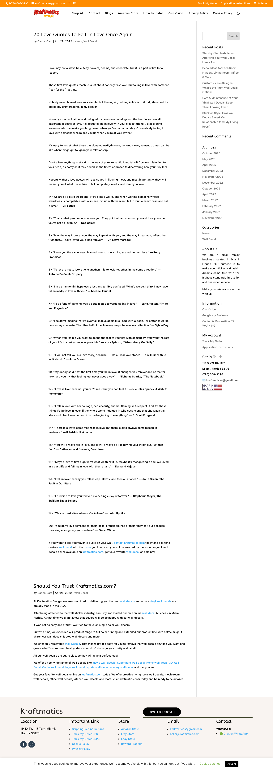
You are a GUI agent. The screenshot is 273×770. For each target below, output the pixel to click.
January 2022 (211, 212)
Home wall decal (157, 662)
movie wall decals (104, 662)
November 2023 (212, 176)
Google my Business (215, 315)
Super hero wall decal (131, 662)
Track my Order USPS (86, 738)
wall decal (65, 547)
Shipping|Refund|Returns (88, 729)
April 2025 (209, 164)
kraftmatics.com (134, 542)
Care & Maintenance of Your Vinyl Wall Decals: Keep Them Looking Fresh (220, 102)
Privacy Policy (198, 13)
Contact (94, 13)
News (78, 41)
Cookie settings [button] (210, 763)
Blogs (109, 13)
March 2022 (210, 200)
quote (87, 547)
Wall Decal (90, 41)
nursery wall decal (122, 667)
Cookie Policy (222, 13)
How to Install (153, 13)
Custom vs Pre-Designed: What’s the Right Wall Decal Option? (220, 87)
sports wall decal (97, 667)
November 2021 (212, 217)
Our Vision (176, 13)
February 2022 (211, 206)
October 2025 (211, 153)
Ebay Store (128, 738)
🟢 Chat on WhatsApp (234, 733)
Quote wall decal (53, 667)
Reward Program (131, 743)
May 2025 (208, 159)
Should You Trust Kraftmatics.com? (74, 586)
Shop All (77, 13)
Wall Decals (72, 643)
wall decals (127, 601)
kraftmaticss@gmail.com (222, 380)
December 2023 (212, 170)
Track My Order (207, 3)
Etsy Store (127, 733)
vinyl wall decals (160, 601)
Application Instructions (235, 3)
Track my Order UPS (85, 733)
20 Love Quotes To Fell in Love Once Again (83, 35)
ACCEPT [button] (232, 764)
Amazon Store (128, 13)
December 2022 (212, 182)
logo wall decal (75, 667)
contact (118, 542)
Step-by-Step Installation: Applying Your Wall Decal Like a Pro (218, 57)
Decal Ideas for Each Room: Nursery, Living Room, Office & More (220, 72)
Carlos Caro (44, 41)
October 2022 (211, 188)
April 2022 (209, 194)
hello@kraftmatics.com (184, 733)
